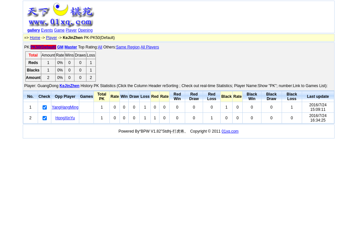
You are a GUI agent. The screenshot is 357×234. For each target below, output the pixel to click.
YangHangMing (65, 107)
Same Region (128, 47)
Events (47, 30)
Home (35, 37)
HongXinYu (65, 118)
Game (59, 30)
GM (60, 47)
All (100, 47)
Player (71, 30)
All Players (150, 47)
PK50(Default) (43, 47)
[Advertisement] (215, 18)
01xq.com (230, 131)
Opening (85, 30)
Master (71, 47)
